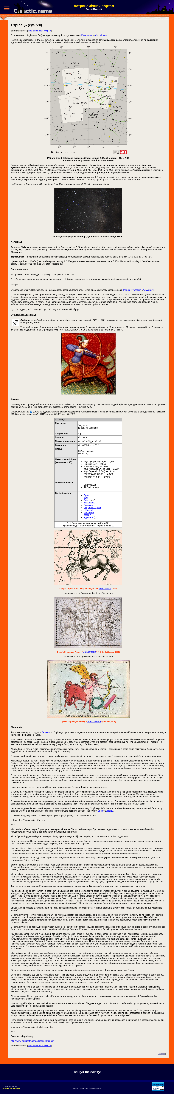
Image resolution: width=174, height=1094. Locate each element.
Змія (86, 500)
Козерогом (86, 35)
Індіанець (88, 517)
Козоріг (87, 515)
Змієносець (89, 503)
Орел (86, 495)
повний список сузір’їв (39, 31)
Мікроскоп (89, 512)
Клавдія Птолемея (132, 290)
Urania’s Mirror (94, 721)
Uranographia (89, 652)
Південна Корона (92, 507)
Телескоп (88, 510)
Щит (86, 498)
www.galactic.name (11, 1088)
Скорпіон (88, 505)
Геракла (45, 732)
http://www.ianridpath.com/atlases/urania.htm (32, 1041)
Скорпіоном (101, 35)
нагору (161, 1053)
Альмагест (148, 290)
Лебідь (109, 811)
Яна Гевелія (105, 588)
